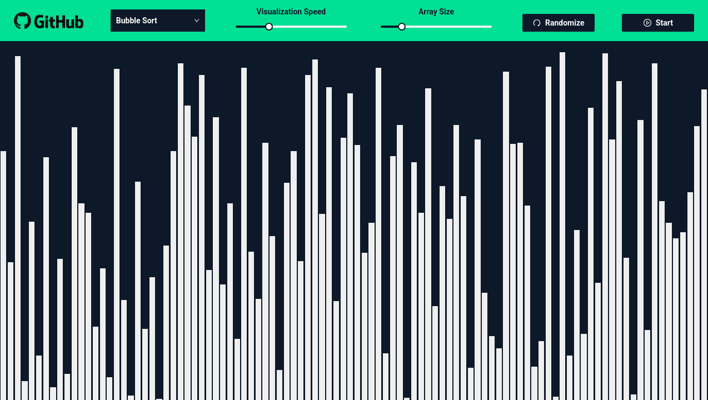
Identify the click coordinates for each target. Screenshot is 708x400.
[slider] (269, 27)
